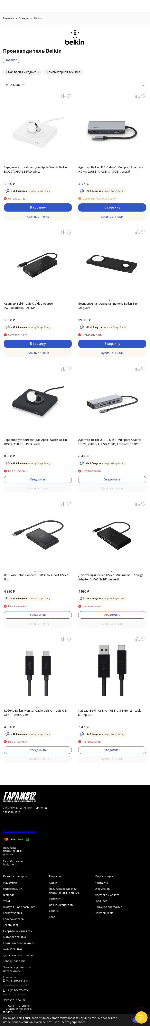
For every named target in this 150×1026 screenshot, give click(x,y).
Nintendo (9, 895)
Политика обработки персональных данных (64, 891)
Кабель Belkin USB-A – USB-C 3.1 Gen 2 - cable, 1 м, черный (111, 713)
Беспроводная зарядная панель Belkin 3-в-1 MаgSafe (109, 306)
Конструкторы (12, 913)
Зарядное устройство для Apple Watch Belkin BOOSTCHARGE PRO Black (35, 442)
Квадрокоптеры (13, 919)
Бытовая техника (14, 937)
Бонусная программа (108, 907)
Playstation (10, 883)
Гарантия (101, 901)
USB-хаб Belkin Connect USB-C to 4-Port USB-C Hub (36, 577)
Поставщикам (104, 913)
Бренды (24, 18)
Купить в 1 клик (38, 217)
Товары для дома (14, 961)
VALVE (7, 901)
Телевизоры (11, 925)
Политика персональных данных (12, 851)
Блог (52, 917)
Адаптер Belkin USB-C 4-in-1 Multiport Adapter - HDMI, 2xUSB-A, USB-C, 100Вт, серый (110, 169)
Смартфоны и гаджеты (17, 931)
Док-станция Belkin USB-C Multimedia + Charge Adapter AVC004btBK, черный (110, 577)
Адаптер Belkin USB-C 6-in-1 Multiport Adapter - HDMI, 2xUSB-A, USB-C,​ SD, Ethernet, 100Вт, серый (110, 442)
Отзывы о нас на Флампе (19, 831)
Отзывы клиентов (61, 905)
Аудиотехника (12, 949)
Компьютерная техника (19, 943)
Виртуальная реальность (19, 907)
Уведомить (38, 479)
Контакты (101, 883)
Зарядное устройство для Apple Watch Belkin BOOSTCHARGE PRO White (35, 169)
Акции (53, 883)
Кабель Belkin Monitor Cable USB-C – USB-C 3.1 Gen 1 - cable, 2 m (36, 713)
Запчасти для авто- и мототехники (17, 969)
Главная (8, 18)
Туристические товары (18, 955)
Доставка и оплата (107, 895)
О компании (103, 889)
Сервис (53, 911)
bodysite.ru (10, 864)
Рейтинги (55, 899)
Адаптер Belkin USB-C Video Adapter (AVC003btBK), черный (29, 306)
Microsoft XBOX (12, 889)
